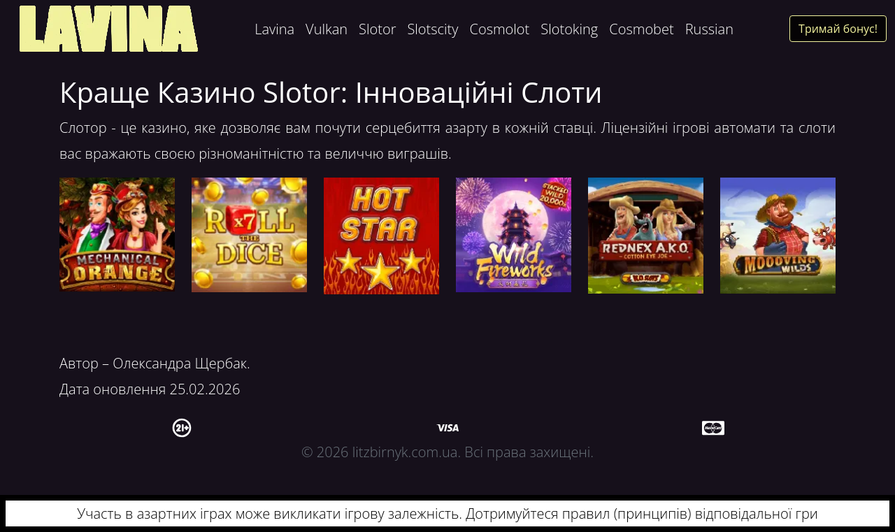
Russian (709, 29)
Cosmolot (499, 29)
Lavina (274, 29)
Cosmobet (641, 29)
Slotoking (569, 29)
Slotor (377, 29)
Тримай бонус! (838, 28)
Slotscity (432, 29)
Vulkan (327, 29)
